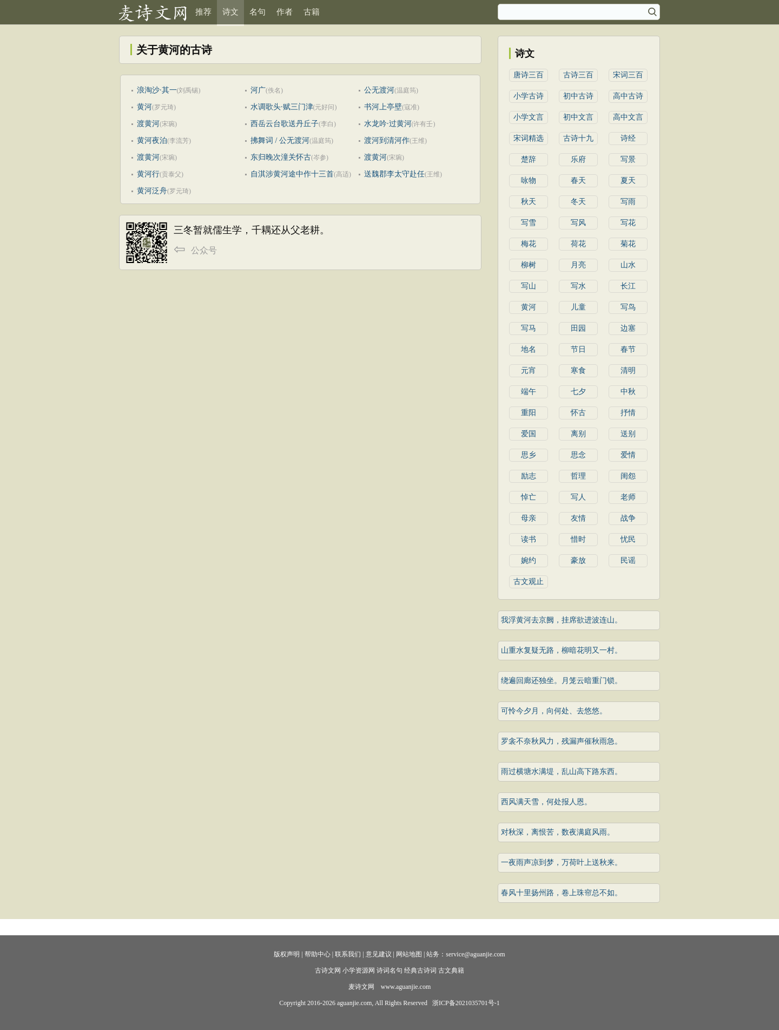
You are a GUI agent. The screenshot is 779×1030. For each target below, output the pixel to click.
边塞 (628, 328)
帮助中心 (318, 954)
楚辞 (528, 159)
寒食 (578, 370)
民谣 (628, 560)
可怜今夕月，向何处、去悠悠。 (554, 711)
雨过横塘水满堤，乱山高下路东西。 (561, 771)
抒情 (628, 413)
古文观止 (528, 582)
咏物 (528, 180)
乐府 (578, 159)
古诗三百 (578, 75)
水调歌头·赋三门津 (281, 107)
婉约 (528, 560)
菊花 (628, 244)
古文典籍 (451, 970)
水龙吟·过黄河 (388, 124)
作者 (284, 12)
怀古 (578, 413)
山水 (628, 265)
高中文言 (628, 117)
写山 (528, 286)
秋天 (528, 202)
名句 (257, 12)
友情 (578, 518)
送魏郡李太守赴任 (394, 174)
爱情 (628, 455)
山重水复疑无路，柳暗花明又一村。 (561, 650)
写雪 (528, 223)
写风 (578, 223)
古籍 (311, 12)
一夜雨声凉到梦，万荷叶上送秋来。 (561, 862)
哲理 (578, 476)
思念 (578, 455)
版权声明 (287, 954)
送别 (628, 434)
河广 (258, 90)
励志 (528, 476)
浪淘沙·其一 (157, 90)
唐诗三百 (528, 75)
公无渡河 (379, 90)
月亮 (578, 265)
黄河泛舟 (152, 191)
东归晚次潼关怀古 (280, 157)
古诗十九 (578, 138)
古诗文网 (328, 970)
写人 (578, 497)
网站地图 (409, 954)
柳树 (528, 265)
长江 (628, 286)
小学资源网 (358, 970)
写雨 (628, 202)
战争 (628, 518)
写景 (628, 159)
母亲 (528, 518)
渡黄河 (148, 124)
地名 (528, 349)
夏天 (628, 180)
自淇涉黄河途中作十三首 (292, 174)
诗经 (628, 138)
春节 (628, 349)
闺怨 (628, 476)
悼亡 (528, 497)
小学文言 (528, 117)
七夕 (578, 392)
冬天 (578, 202)
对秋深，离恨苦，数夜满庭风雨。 (558, 832)
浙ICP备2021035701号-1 (466, 1003)
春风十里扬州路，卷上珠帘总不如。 (561, 893)
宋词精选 (528, 138)
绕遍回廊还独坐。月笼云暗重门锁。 (561, 681)
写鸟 (628, 307)
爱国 (528, 434)
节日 (578, 349)
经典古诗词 (420, 970)
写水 (578, 286)
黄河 (144, 107)
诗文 (230, 12)
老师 (628, 497)
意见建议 (379, 954)
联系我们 (348, 954)
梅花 (528, 244)
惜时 (578, 539)
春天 (578, 180)
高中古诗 (628, 96)
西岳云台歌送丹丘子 (284, 124)
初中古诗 (578, 96)
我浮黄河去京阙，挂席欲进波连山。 (561, 620)
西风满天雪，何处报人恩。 (546, 802)
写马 (528, 328)
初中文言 (578, 117)
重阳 (528, 413)
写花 (628, 223)
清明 (628, 370)
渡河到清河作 (387, 140)
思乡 (528, 455)
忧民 (628, 539)
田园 (578, 328)
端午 (528, 392)
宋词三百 (628, 75)
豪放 (578, 560)
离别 (578, 434)
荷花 (578, 244)
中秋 (628, 392)
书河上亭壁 (383, 107)
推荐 (203, 12)
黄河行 (148, 174)
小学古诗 (528, 96)
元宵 (528, 370)
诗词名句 (389, 970)
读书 (528, 539)
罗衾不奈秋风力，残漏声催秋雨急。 (561, 741)
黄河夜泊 (152, 140)
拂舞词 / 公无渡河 (279, 140)
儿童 (578, 307)
